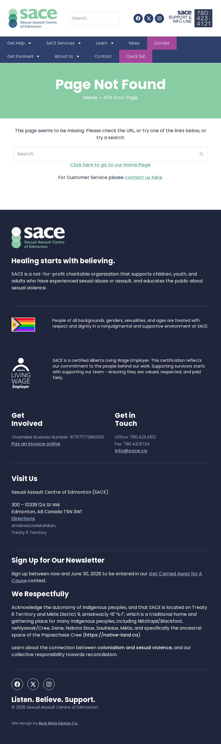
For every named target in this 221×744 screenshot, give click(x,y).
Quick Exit (135, 56)
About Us (67, 56)
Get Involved (23, 56)
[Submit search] (202, 154)
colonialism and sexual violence (135, 647)
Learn (105, 43)
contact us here (143, 177)
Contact (103, 56)
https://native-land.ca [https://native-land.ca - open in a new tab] (111, 635)
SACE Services (63, 43)
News (134, 43)
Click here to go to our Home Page (110, 165)
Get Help (19, 43)
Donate (161, 43)
